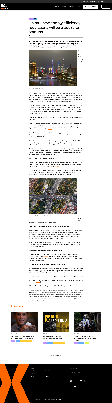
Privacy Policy (58, 399)
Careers (47, 376)
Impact (64, 6)
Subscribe (76, 373)
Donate (106, 6)
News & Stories (49, 371)
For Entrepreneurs (90, 6)
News (78, 6)
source (50, 129)
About (57, 6)
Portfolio (71, 6)
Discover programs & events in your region (92, 1)
